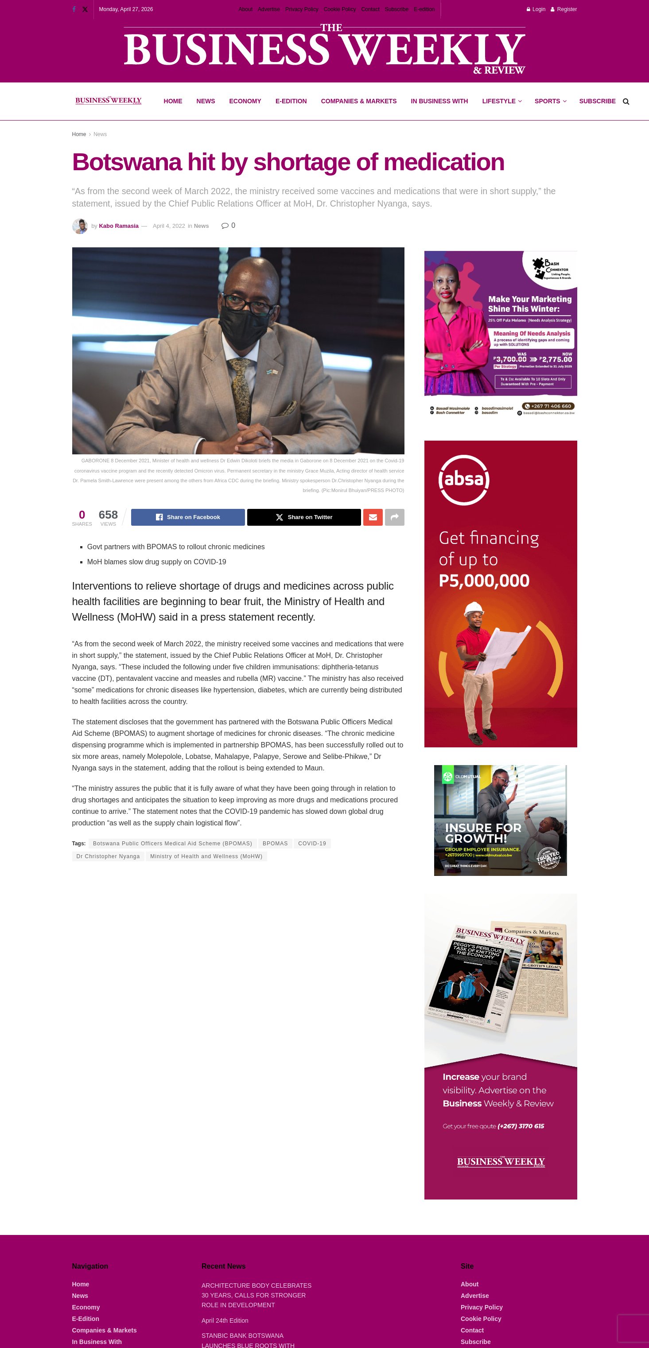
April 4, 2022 (169, 226)
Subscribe (396, 9)
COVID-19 (312, 843)
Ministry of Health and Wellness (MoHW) (206, 856)
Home (173, 101)
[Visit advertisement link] (324, 50)
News (206, 101)
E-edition (424, 9)
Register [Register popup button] (564, 9)
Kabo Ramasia (119, 226)
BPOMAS (275, 843)
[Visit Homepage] (108, 101)
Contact (370, 9)
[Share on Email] (373, 517)
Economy (245, 101)
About (246, 9)
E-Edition (291, 101)
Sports (550, 93)
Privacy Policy (302, 9)
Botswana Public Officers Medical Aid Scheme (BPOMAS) (173, 843)
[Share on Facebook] (188, 517)
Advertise (269, 9)
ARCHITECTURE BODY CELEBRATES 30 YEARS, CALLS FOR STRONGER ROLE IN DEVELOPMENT (256, 1295)
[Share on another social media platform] (394, 517)
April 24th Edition (225, 1320)
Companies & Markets (359, 101)
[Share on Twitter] (304, 517)
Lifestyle (499, 101)
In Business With (439, 101)
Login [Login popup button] (536, 9)
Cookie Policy (340, 9)
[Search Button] (626, 101)
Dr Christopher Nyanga (108, 856)
